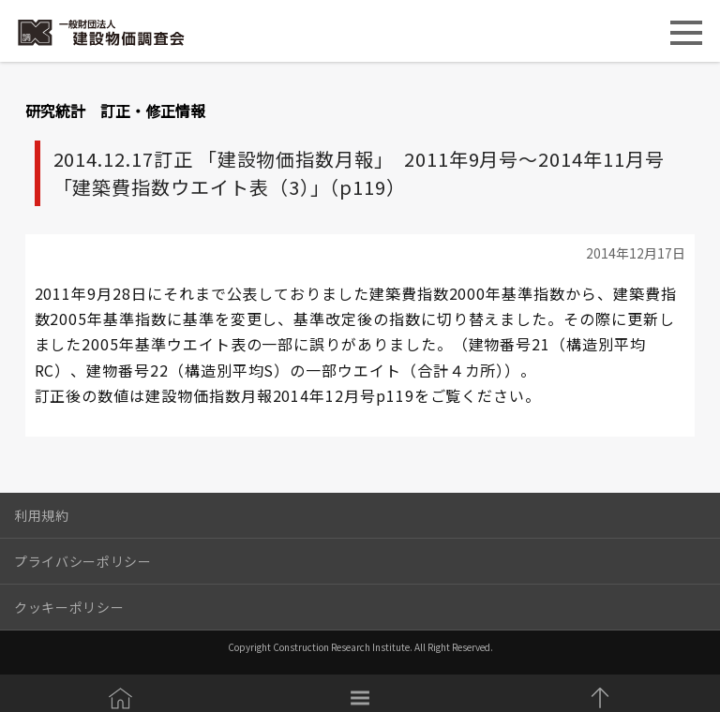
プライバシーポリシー (83, 561)
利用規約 (41, 515)
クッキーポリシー (69, 607)
